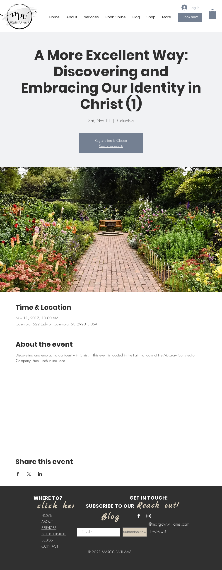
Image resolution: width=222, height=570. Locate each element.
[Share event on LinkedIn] (40, 474)
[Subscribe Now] (135, 532)
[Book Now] (190, 17)
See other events (111, 145)
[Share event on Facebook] (18, 474)
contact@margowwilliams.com (162, 524)
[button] (212, 14)
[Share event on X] (29, 474)
